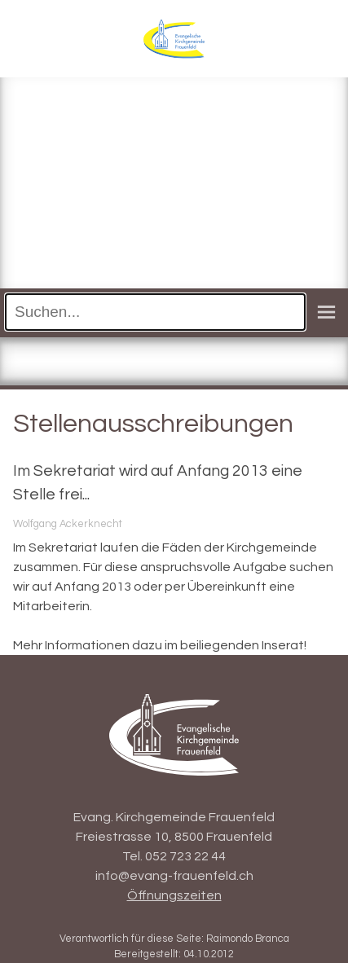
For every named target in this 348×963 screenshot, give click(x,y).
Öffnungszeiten (174, 895)
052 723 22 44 (185, 856)
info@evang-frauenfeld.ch (174, 875)
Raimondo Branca (247, 939)
